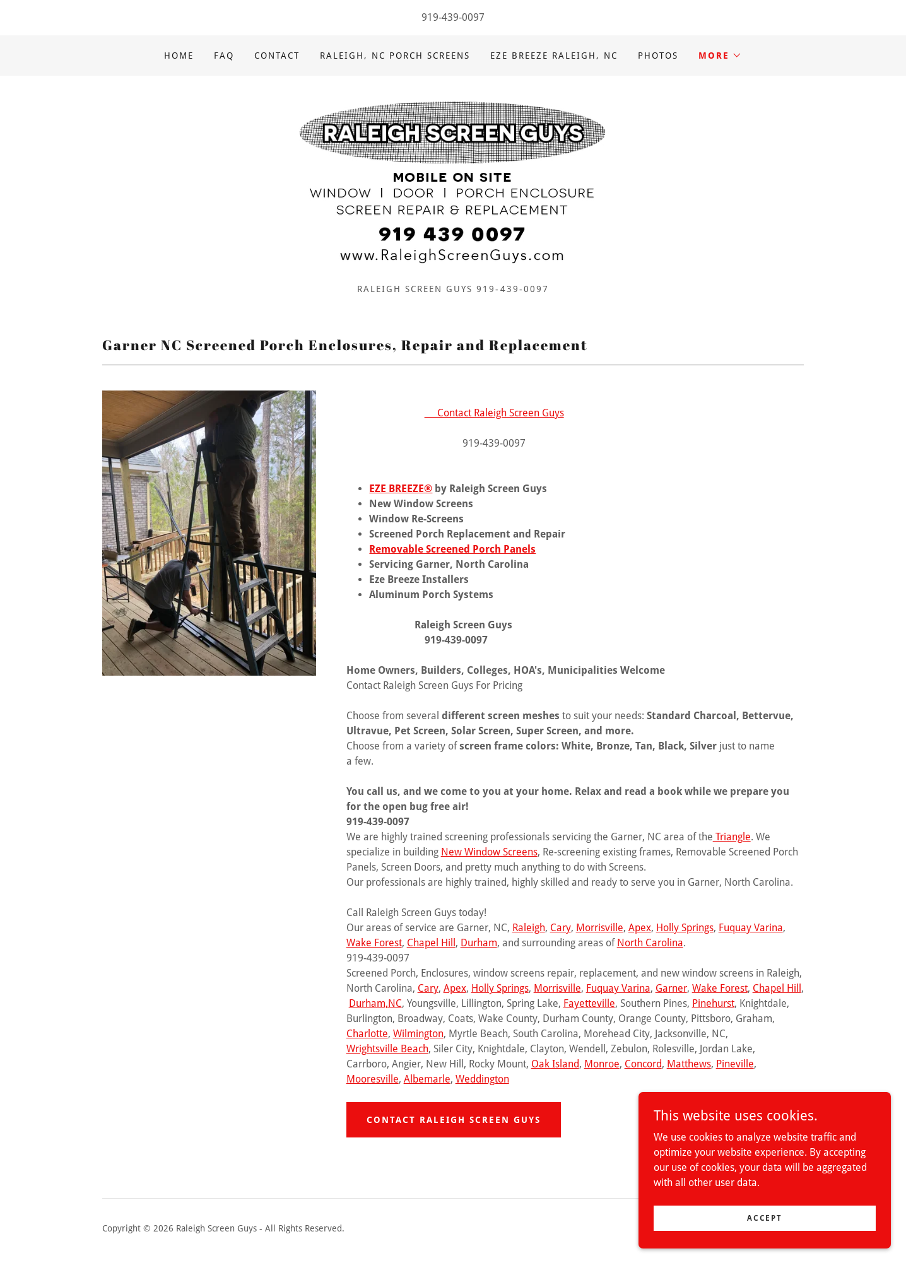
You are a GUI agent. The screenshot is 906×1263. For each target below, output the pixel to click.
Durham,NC (375, 1003)
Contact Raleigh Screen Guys (494, 413)
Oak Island (555, 1064)
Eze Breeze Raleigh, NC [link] (554, 55)
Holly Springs (685, 928)
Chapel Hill (431, 943)
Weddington (482, 1079)
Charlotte (367, 1034)
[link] (453, 184)
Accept (764, 1217)
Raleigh (528, 928)
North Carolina (650, 943)
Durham (479, 943)
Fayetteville (589, 1003)
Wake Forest (374, 943)
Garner (671, 988)
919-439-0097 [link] (453, 17)
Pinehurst (713, 1003)
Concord (643, 1064)
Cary (560, 928)
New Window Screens (489, 852)
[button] (720, 55)
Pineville (735, 1064)
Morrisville (599, 928)
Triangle (732, 837)
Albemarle (427, 1079)
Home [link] (179, 55)
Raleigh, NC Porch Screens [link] (395, 55)
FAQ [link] (224, 55)
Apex (639, 928)
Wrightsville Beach (387, 1049)
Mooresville (372, 1079)
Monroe (602, 1064)
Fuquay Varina (751, 928)
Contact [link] (277, 55)
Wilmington (418, 1034)
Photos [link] (658, 55)
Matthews (689, 1064)
